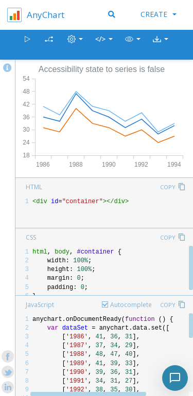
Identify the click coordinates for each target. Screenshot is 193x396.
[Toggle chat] (175, 378)
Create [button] (159, 14)
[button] (133, 45)
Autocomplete (131, 304)
